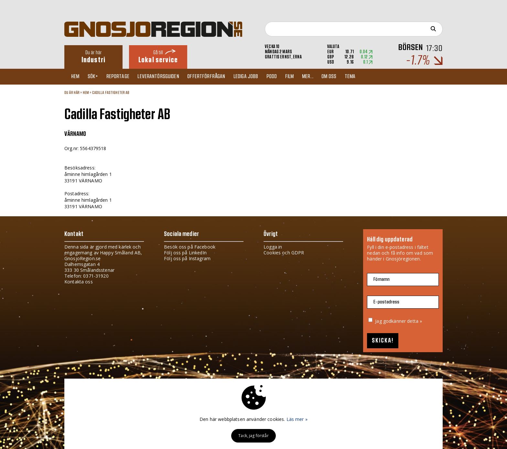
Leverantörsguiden (163, 76)
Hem (76, 76)
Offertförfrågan (212, 76)
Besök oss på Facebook (189, 247)
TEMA (363, 76)
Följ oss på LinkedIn (185, 253)
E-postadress (386, 302)
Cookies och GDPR (284, 253)
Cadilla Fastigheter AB (111, 93)
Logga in (273, 247)
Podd (280, 76)
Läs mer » (296, 419)
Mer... (318, 76)
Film (299, 76)
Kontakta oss (78, 282)
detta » (414, 321)
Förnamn (381, 279)
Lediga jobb (253, 76)
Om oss (341, 76)
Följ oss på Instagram (187, 258)
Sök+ (95, 76)
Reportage (121, 76)
